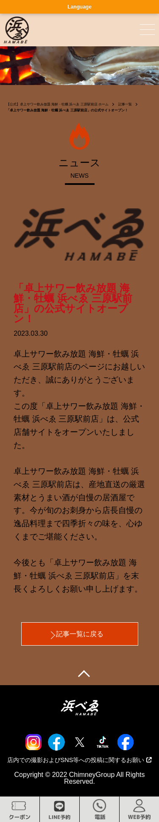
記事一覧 (125, 104)
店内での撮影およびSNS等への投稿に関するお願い (79, 760)
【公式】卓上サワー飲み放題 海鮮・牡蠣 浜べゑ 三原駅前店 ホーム (57, 104)
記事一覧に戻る (79, 634)
